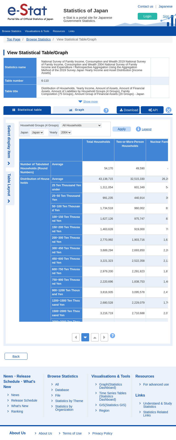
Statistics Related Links (155, 413)
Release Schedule (24, 400)
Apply (122, 129)
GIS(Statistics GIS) (112, 405)
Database (62, 389)
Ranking (17, 411)
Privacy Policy (102, 433)
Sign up (168, 16)
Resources (59, 31)
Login (147, 16)
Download (129, 110)
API (153, 110)
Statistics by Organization (64, 408)
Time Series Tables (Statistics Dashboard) (112, 396)
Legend (143, 129)
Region (104, 410)
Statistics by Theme (69, 400)
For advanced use (156, 384)
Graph (76, 109)
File (57, 395)
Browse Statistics (11, 31)
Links (71, 31)
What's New (19, 406)
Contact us (145, 6)
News (15, 395)
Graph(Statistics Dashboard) (110, 386)
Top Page (13, 39)
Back (15, 356)
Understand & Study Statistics (157, 405)
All (57, 384)
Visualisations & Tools (37, 31)
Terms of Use (72, 433)
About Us (45, 433)
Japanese (166, 6)
